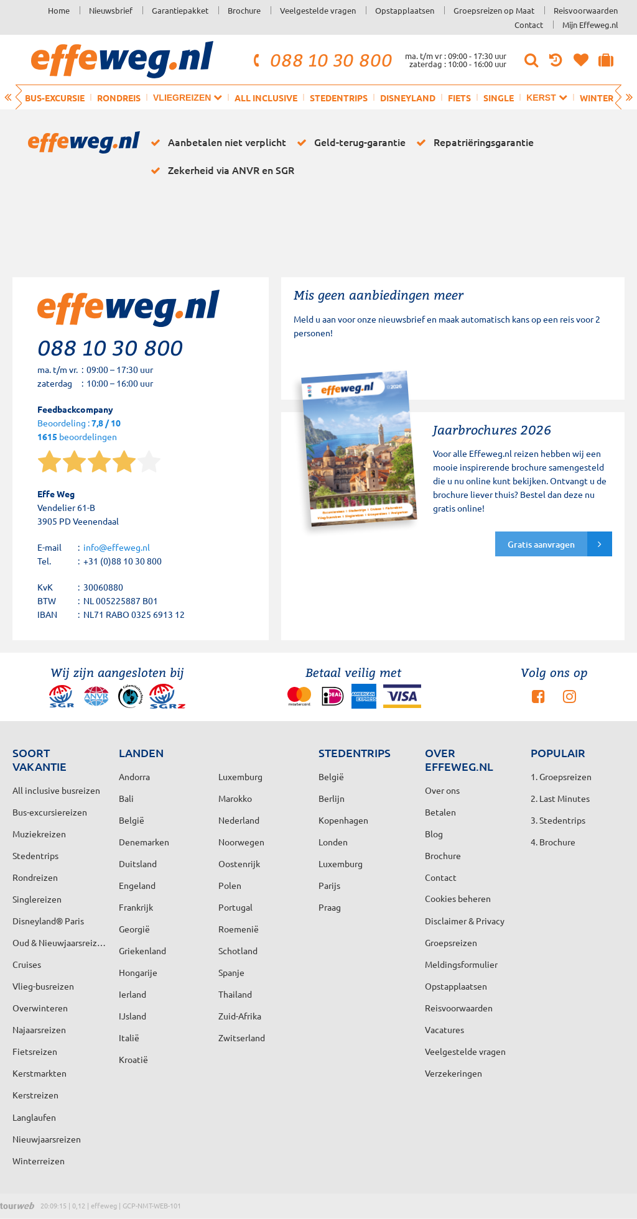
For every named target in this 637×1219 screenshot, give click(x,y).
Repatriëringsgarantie (473, 142)
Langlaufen (34, 1117)
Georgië (134, 928)
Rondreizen (35, 877)
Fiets (459, 97)
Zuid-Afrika (239, 1015)
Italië (129, 1037)
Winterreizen (38, 1160)
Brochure (244, 10)
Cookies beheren (458, 898)
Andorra (134, 776)
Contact (528, 25)
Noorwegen (241, 841)
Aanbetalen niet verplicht (216, 142)
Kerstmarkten (39, 1073)
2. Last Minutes (560, 798)
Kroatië (133, 1059)
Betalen (440, 811)
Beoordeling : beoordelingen (79, 430)
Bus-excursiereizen (49, 811)
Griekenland (142, 950)
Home (59, 10)
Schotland (238, 950)
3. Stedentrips (558, 820)
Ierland (132, 994)
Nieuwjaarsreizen (46, 1138)
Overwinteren (40, 1007)
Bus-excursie (55, 97)
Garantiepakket (180, 10)
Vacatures (444, 1029)
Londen (333, 841)
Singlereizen (37, 898)
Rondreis (119, 97)
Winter (596, 97)
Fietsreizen (34, 1051)
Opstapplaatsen (404, 10)
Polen (229, 885)
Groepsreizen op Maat (493, 10)
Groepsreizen (451, 942)
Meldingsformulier (461, 964)
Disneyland (407, 97)
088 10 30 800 (321, 59)
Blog (434, 833)
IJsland (132, 1015)
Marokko (235, 798)
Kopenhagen (343, 820)
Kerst (546, 97)
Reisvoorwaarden (586, 10)
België (131, 820)
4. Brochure (553, 841)
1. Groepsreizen (561, 776)
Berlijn (331, 798)
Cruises (26, 964)
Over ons (442, 790)
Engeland (137, 885)
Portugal (235, 907)
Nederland (238, 820)
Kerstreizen (35, 1094)
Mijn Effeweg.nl (590, 25)
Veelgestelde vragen (318, 10)
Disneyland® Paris (48, 920)
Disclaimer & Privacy (464, 920)
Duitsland (138, 863)
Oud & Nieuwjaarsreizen (59, 942)
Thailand (235, 994)
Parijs (329, 885)
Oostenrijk (239, 863)
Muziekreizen (39, 833)
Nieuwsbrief (111, 10)
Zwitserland (241, 1037)
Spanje (231, 972)
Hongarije (138, 972)
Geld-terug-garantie (349, 142)
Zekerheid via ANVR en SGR (220, 170)
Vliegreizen (187, 97)
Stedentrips (339, 97)
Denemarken (144, 841)
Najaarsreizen (39, 1029)
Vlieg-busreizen (43, 985)
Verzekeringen (453, 1073)
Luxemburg (340, 863)
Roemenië (238, 928)
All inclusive (266, 97)
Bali (126, 798)
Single (498, 97)
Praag (329, 907)
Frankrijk (136, 907)
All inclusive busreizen (56, 790)
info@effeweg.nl (116, 547)
